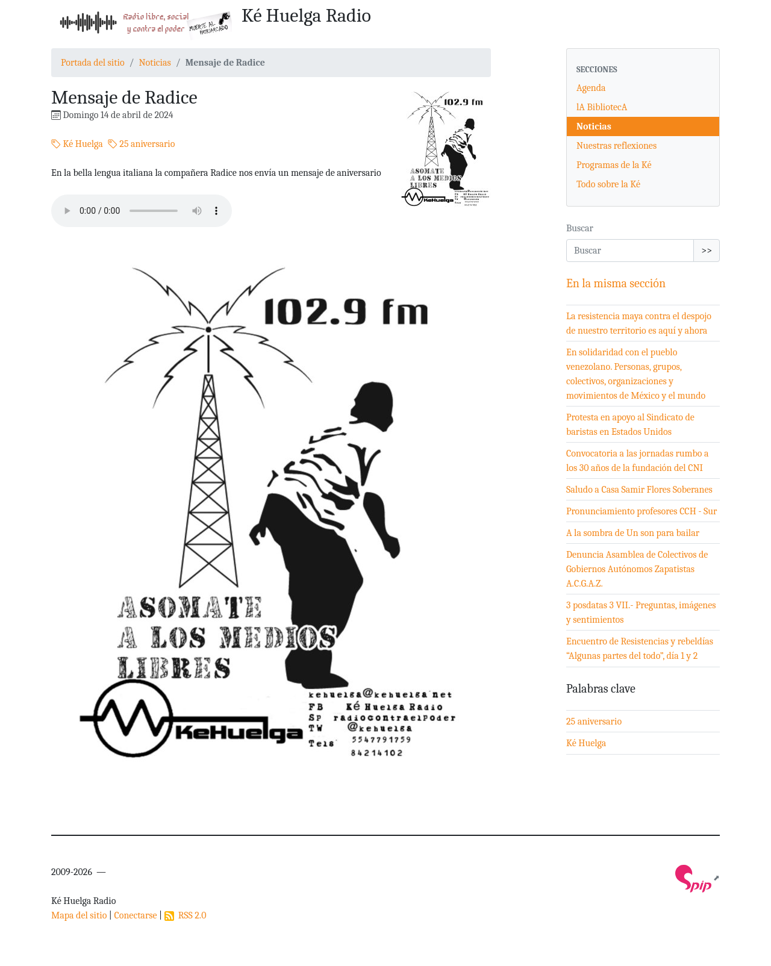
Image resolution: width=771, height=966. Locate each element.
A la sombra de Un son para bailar (632, 533)
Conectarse (135, 915)
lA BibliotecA (601, 107)
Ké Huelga (77, 144)
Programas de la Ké (614, 165)
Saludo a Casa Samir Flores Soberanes (639, 489)
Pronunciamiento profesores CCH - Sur (641, 511)
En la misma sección (616, 283)
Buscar (579, 228)
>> (706, 250)
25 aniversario (141, 144)
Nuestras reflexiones (616, 145)
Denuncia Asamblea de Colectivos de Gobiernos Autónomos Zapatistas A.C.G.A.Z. (637, 569)
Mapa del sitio (79, 915)
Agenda (591, 88)
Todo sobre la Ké (608, 184)
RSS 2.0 (185, 915)
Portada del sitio (93, 62)
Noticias (154, 62)
